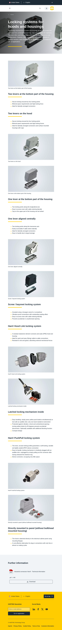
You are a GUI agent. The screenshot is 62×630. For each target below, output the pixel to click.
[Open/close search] (40, 8)
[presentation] (26, 2)
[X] (42, 609)
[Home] (11, 14)
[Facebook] (38, 609)
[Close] (52, 2)
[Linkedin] (34, 609)
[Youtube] (47, 609)
